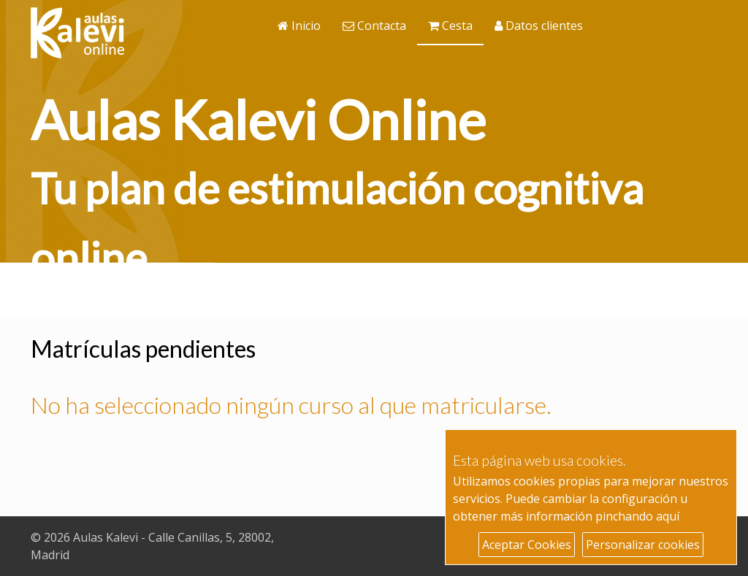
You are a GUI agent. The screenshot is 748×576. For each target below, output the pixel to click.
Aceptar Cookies (526, 545)
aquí (667, 516)
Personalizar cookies (643, 545)
